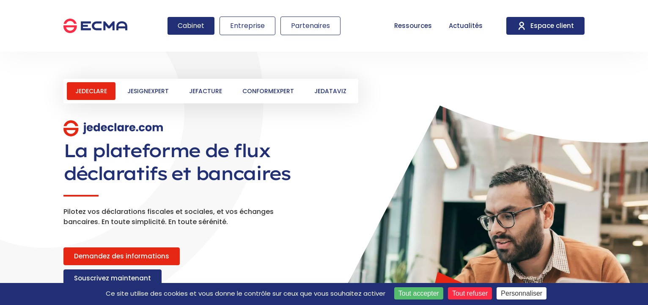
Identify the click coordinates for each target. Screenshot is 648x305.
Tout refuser (470, 293)
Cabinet (191, 25)
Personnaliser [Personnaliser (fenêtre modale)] (521, 293)
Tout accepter (418, 293)
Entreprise (247, 25)
